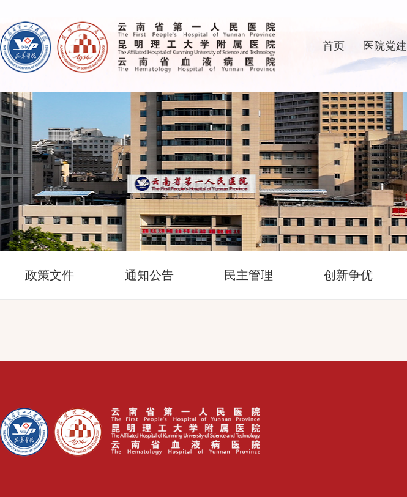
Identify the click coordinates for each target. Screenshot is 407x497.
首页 (334, 46)
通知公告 (149, 275)
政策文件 (49, 275)
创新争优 (348, 275)
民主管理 (248, 275)
